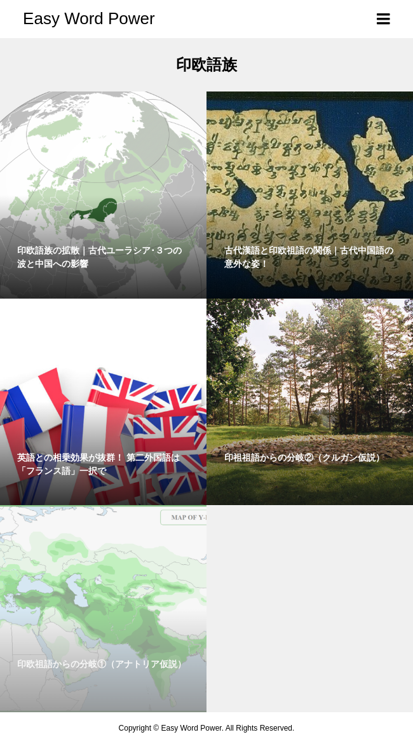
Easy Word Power (89, 18)
